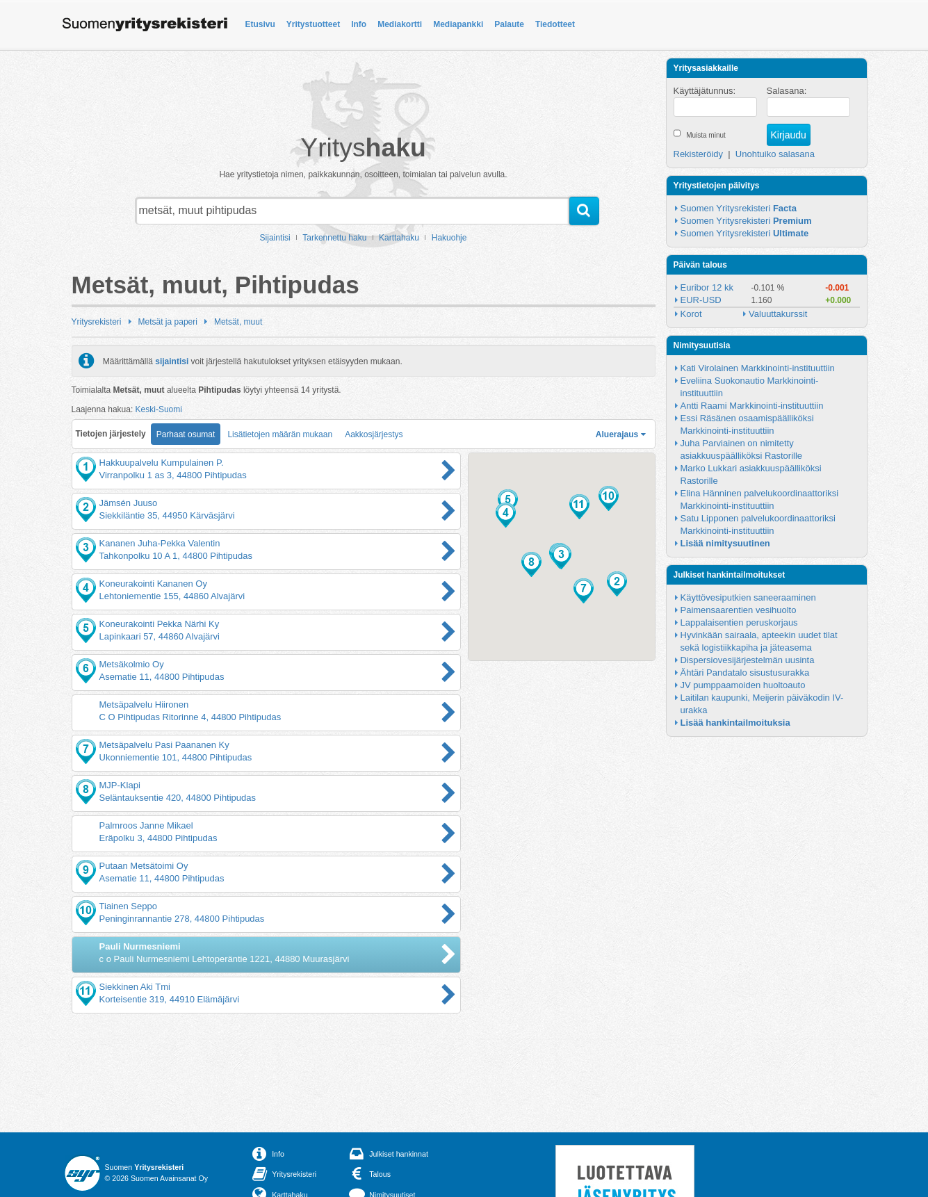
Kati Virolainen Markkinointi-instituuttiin (758, 368)
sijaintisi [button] (171, 361)
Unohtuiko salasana (775, 154)
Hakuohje (449, 238)
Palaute (509, 24)
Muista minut (706, 135)
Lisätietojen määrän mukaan (279, 434)
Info (358, 24)
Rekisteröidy (699, 154)
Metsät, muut (238, 322)
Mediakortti (399, 24)
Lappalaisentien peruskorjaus (739, 622)
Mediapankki (458, 24)
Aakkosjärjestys (373, 434)
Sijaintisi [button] (275, 238)
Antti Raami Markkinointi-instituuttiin (752, 405)
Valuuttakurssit (778, 314)
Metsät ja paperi (167, 322)
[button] (617, 583)
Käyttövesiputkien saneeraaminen (748, 597)
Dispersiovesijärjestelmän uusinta (748, 660)
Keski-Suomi (159, 409)
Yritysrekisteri (97, 322)
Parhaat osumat (185, 434)
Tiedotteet (555, 24)
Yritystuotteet (313, 24)
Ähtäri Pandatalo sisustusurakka (745, 672)
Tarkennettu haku (334, 238)
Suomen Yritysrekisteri (739, 208)
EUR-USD (701, 300)
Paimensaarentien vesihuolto (739, 610)
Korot (691, 314)
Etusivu (260, 24)
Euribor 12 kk (707, 287)
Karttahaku (399, 238)
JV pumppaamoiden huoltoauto (743, 685)
